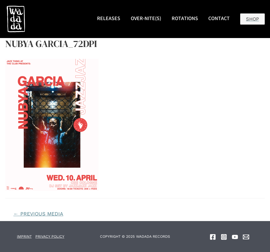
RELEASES (108, 19)
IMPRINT (24, 236)
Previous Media (38, 214)
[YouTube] (235, 237)
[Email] (246, 237)
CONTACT (219, 19)
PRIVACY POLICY (49, 236)
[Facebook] (213, 237)
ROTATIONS (185, 19)
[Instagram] (224, 237)
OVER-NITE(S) (146, 19)
